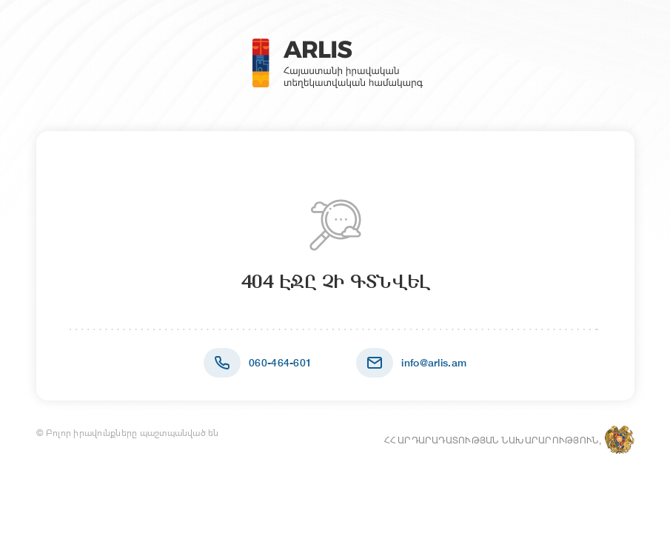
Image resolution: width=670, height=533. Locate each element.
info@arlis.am (433, 363)
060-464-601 (280, 363)
